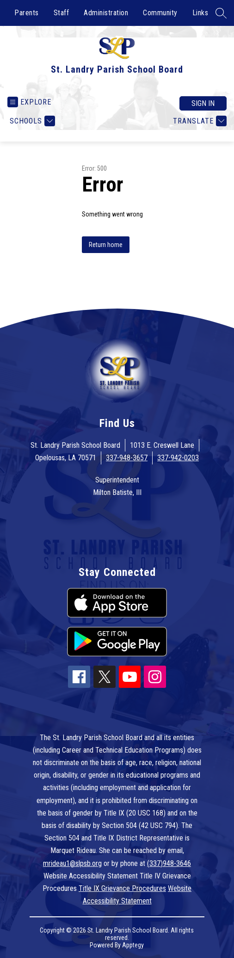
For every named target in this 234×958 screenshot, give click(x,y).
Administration (106, 12)
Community (160, 12)
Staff (61, 12)
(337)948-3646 (169, 863)
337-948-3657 (127, 457)
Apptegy (133, 945)
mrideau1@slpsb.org (72, 863)
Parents (26, 12)
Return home (106, 244)
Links (200, 12)
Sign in (203, 103)
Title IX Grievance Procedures (122, 888)
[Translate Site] (199, 121)
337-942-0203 (178, 457)
